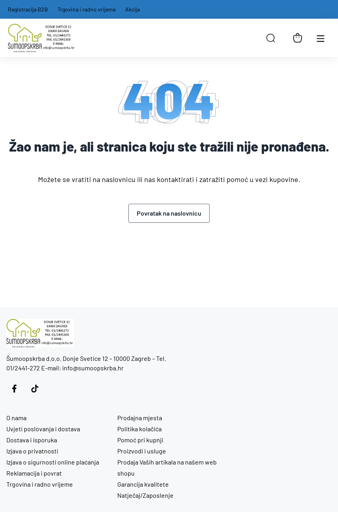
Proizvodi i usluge (141, 451)
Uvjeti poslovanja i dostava (43, 428)
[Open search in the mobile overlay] (270, 37)
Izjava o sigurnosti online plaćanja (52, 462)
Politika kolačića (139, 428)
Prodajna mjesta (139, 417)
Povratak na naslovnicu (169, 213)
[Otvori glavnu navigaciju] (320, 37)
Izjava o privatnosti (32, 451)
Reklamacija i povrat (34, 473)
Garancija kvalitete (143, 484)
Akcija (132, 9)
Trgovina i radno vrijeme (86, 9)
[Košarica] (297, 37)
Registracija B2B (28, 9)
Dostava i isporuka (31, 440)
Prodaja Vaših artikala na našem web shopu (167, 467)
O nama (16, 417)
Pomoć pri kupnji (140, 440)
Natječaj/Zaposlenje (145, 495)
